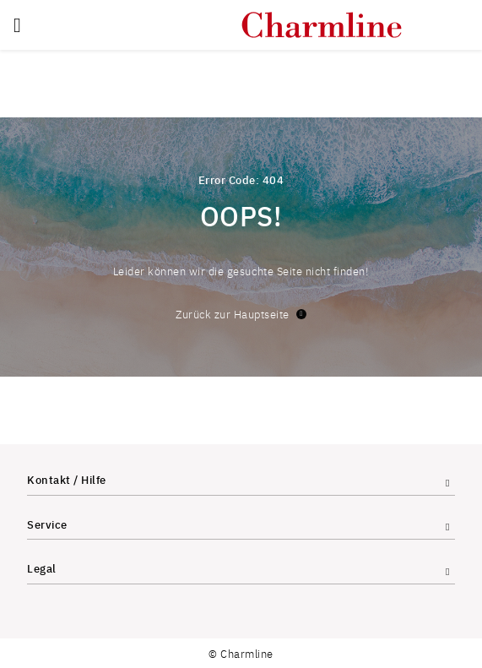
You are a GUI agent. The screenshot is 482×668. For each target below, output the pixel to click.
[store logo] (321, 25)
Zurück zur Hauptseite (241, 314)
